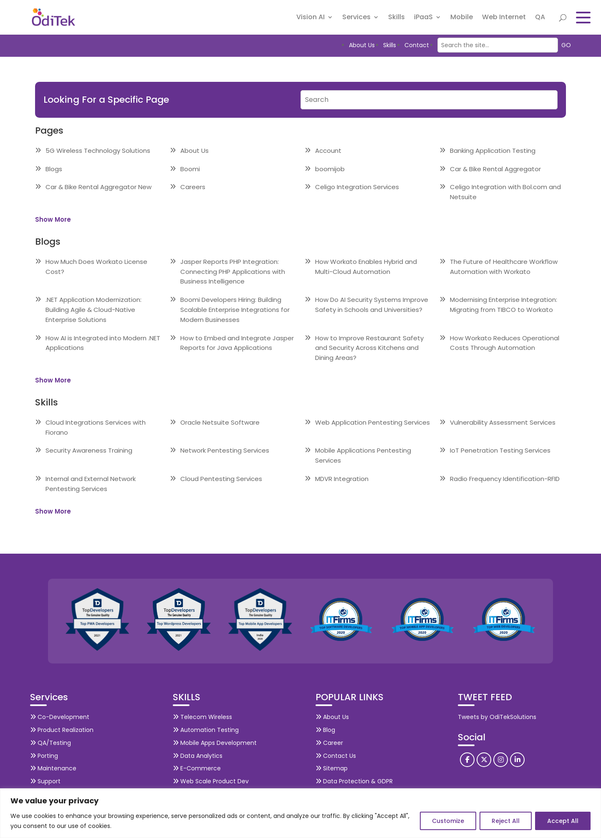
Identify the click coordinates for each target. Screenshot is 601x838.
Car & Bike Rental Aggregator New (98, 186)
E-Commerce (197, 768)
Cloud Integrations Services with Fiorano (95, 427)
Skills (396, 18)
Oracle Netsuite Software (220, 422)
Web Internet (504, 18)
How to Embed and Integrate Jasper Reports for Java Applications (237, 343)
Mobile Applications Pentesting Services (363, 455)
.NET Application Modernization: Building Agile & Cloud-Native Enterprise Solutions (93, 309)
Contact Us (336, 756)
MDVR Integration (342, 478)
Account (328, 150)
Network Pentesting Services (224, 450)
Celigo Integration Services (357, 186)
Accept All (562, 821)
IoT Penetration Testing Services (500, 450)
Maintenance (53, 768)
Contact (416, 45)
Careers (192, 186)
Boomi (190, 169)
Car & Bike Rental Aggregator (495, 169)
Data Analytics (197, 756)
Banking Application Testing (492, 150)
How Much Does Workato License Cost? (96, 266)
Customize (448, 821)
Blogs (53, 169)
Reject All (506, 821)
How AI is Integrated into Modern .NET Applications (102, 343)
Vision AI (310, 18)
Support (45, 781)
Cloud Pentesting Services (221, 478)
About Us (362, 45)
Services (356, 18)
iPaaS (423, 18)
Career (329, 743)
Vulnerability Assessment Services (503, 422)
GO (566, 45)
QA (540, 18)
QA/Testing (50, 743)
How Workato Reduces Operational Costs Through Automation (504, 343)
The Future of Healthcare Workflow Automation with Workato (504, 266)
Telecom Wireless (202, 717)
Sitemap (332, 768)
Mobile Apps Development (215, 743)
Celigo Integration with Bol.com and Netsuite (505, 191)
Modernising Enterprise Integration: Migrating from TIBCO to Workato (503, 304)
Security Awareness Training (88, 450)
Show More (53, 219)
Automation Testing (206, 730)
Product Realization (61, 730)
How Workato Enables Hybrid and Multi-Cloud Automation (366, 266)
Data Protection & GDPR (354, 781)
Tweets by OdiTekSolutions (497, 717)
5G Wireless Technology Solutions (97, 150)
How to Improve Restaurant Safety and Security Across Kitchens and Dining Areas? (369, 348)
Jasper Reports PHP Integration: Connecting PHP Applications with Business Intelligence (232, 271)
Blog (325, 730)
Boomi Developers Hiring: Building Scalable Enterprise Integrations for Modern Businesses (235, 309)
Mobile (461, 18)
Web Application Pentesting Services (372, 422)
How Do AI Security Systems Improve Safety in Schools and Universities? (371, 304)
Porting (44, 756)
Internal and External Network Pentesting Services (90, 483)
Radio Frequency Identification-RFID (505, 478)
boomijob (330, 169)
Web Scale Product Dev (211, 781)
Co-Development (59, 717)
